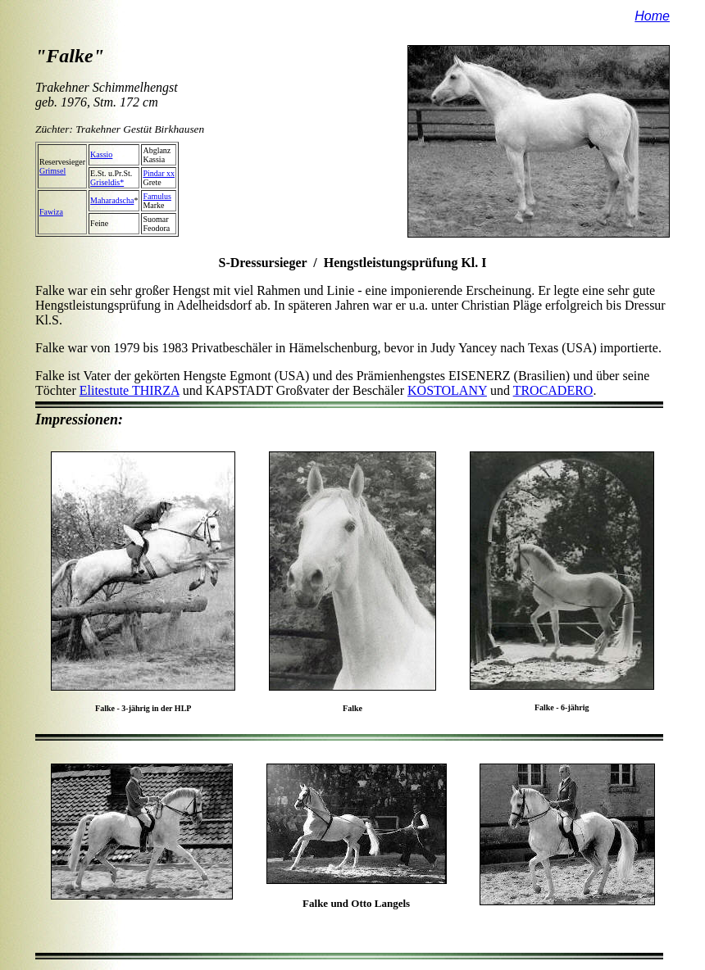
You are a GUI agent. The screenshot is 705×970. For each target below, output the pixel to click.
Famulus (157, 196)
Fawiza (51, 211)
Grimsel (52, 170)
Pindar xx (159, 173)
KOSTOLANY (447, 390)
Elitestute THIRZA (130, 390)
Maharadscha (112, 200)
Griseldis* (107, 182)
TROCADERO (553, 390)
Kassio (101, 154)
